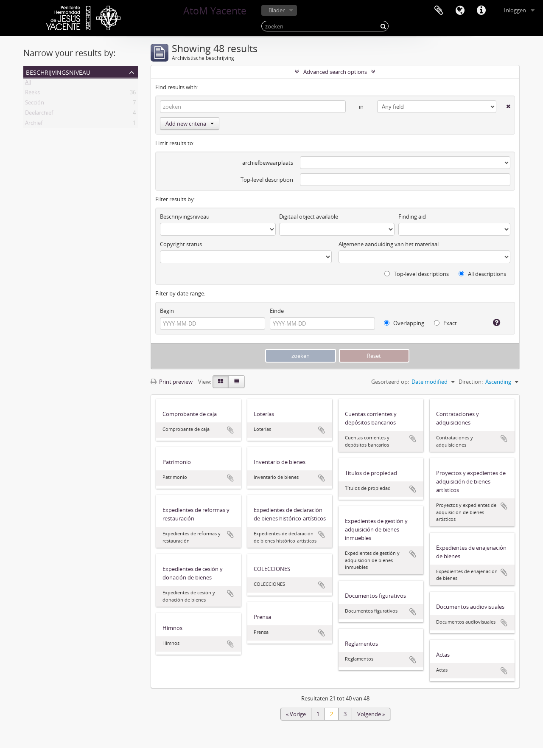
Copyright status (181, 244)
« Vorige (296, 714)
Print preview (172, 381)
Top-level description (267, 179)
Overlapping (404, 323)
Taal (459, 10)
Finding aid (412, 216)
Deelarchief (39, 114)
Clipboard (438, 10)
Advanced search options (335, 72)
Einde (277, 311)
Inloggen (515, 10)
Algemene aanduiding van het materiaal (389, 244)
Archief (33, 124)
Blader (277, 10)
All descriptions (482, 274)
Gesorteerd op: (390, 381)
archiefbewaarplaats (267, 162)
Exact (445, 323)
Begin (167, 311)
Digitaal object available (308, 216)
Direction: (471, 381)
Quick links (481, 10)
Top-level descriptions (416, 274)
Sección (34, 104)
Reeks (32, 94)
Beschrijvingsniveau (58, 71)
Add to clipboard (230, 430)
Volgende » (371, 714)
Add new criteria (189, 123)
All (28, 83)
